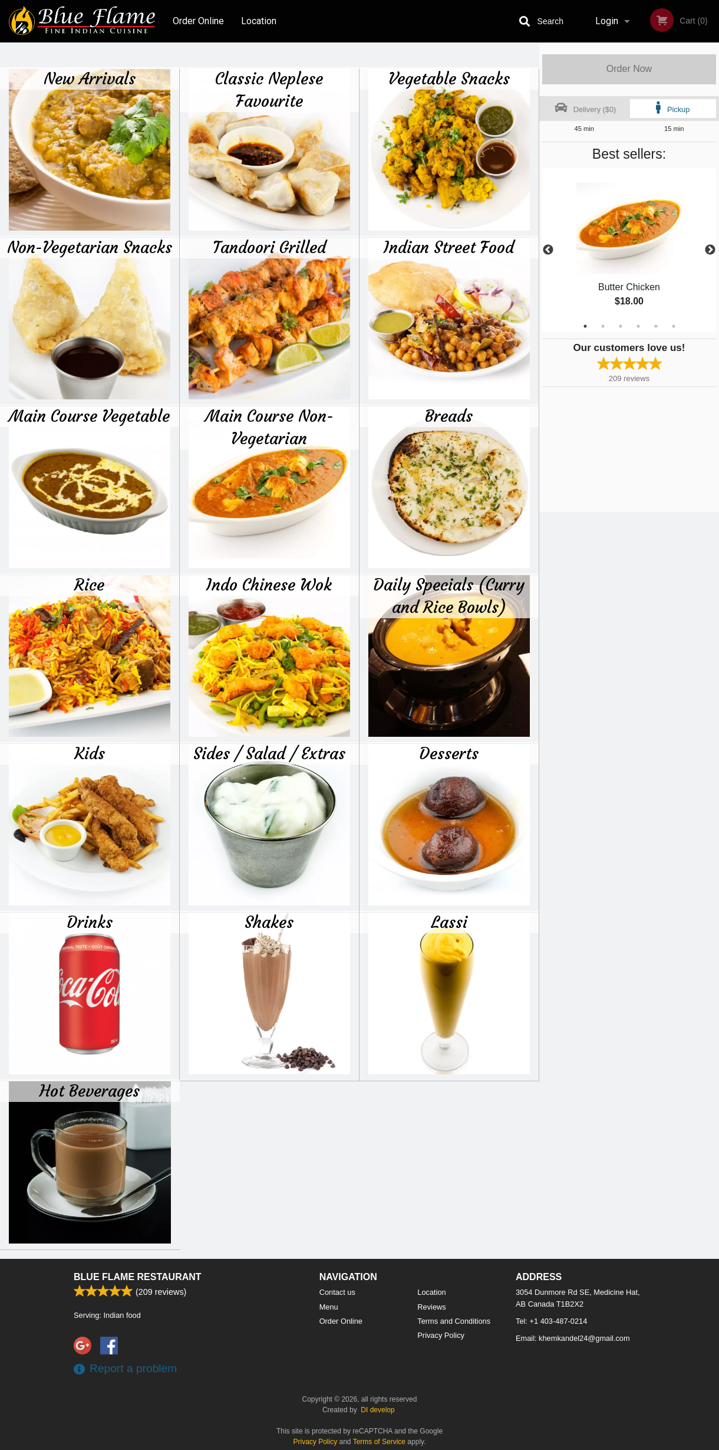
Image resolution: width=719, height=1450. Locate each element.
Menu (328, 1307)
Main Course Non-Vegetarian (269, 427)
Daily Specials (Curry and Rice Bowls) (449, 596)
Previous (548, 250)
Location (258, 21)
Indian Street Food (449, 247)
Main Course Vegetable (89, 416)
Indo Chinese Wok (269, 585)
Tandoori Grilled (269, 247)
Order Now (629, 69)
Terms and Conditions (453, 1321)
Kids (89, 753)
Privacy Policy (440, 1335)
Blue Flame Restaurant (138, 1277)
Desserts (449, 753)
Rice (89, 585)
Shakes (269, 922)
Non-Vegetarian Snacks (89, 247)
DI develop (377, 1410)
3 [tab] (620, 326)
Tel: (551, 1321)
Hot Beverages (89, 1091)
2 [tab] (603, 326)
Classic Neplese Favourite (269, 89)
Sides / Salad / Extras (269, 753)
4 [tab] (638, 326)
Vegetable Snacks (449, 78)
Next (710, 250)
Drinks (90, 922)
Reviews (431, 1307)
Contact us (337, 1292)
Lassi (449, 922)
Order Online (198, 21)
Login (606, 21)
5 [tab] (656, 326)
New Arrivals (90, 78)
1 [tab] (585, 326)
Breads (449, 416)
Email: (573, 1338)
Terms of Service (379, 1442)
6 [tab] (674, 326)
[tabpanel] (629, 250)
